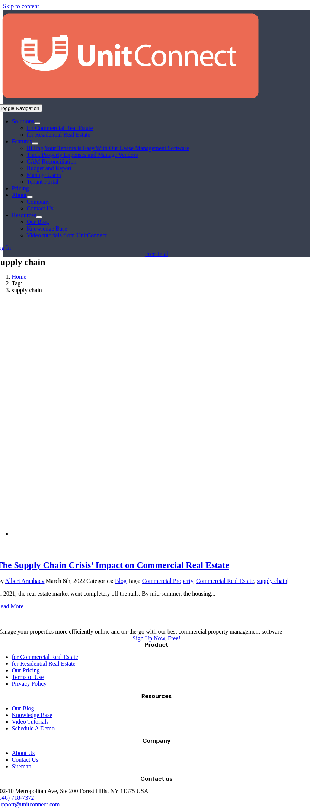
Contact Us (25, 760)
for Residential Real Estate (44, 663)
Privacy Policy (29, 684)
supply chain (272, 581)
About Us (23, 753)
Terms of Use (28, 677)
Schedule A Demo (33, 728)
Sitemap (21, 766)
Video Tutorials (30, 722)
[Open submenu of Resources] (39, 217)
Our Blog (23, 708)
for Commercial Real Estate (45, 657)
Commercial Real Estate (225, 581)
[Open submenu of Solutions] (37, 123)
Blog (121, 581)
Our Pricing (26, 670)
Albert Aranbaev (24, 581)
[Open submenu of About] (30, 197)
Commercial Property (167, 581)
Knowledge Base (32, 715)
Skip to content (21, 6)
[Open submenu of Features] (35, 143)
